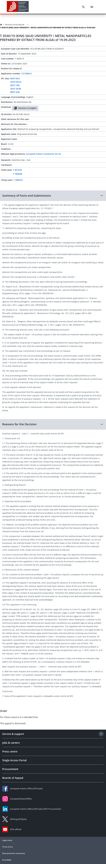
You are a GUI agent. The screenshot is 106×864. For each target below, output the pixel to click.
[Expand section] (101, 733)
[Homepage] (1, 25)
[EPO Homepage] (18, 7)
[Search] (83, 6)
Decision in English (25, 108)
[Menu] (91, 6)
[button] (53, 195)
